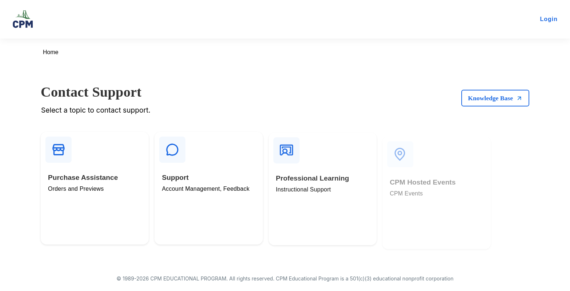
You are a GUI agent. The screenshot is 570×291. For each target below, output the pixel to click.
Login (549, 19)
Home (51, 52)
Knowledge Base (495, 98)
